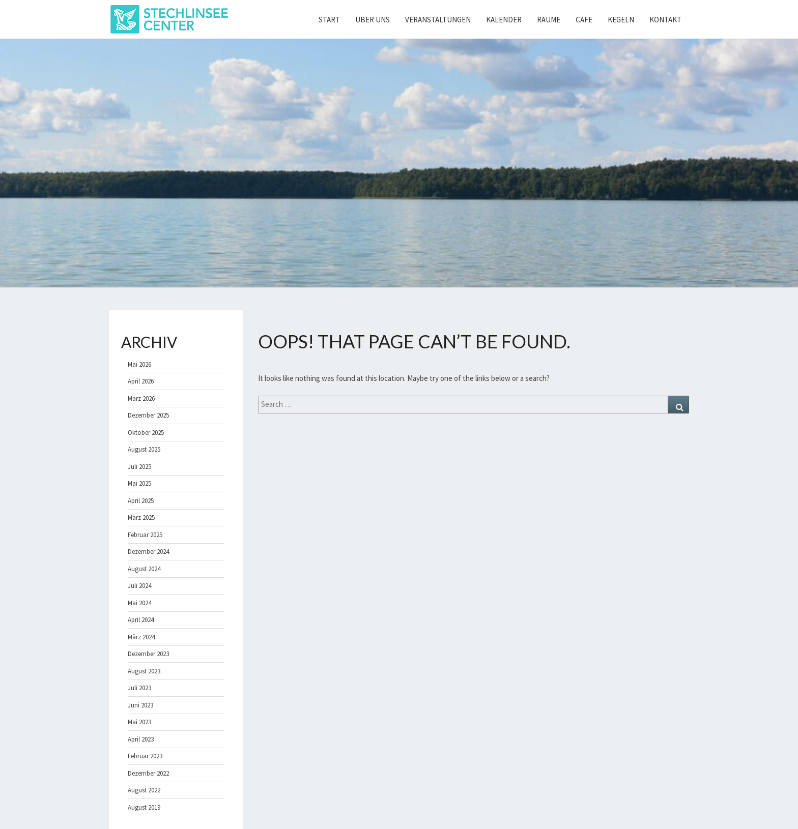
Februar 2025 (145, 534)
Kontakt (665, 19)
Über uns (372, 19)
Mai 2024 (139, 603)
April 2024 (141, 619)
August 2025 (144, 449)
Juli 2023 (139, 688)
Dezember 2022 (148, 773)
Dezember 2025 (148, 415)
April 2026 (141, 381)
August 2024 (144, 569)
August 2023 (144, 671)
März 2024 (141, 637)
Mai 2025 (139, 483)
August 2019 (144, 807)
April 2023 (141, 739)
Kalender (504, 19)
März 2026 (141, 398)
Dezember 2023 (148, 653)
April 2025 (141, 500)
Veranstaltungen (438, 19)
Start (329, 19)
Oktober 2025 (146, 432)
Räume (548, 19)
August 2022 (144, 790)
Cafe (584, 19)
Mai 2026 (139, 364)
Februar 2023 (145, 756)
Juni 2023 (140, 705)
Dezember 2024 (148, 551)
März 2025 (141, 517)
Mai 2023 (139, 722)
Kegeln (621, 19)
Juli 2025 (139, 466)
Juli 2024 (139, 585)
